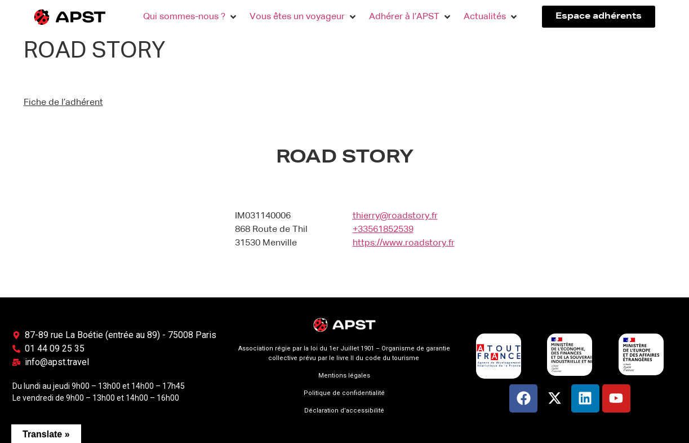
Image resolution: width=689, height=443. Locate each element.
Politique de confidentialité (344, 393)
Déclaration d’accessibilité (344, 410)
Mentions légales (344, 375)
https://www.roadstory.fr (404, 243)
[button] (190, 17)
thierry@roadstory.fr (395, 216)
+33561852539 (383, 229)
